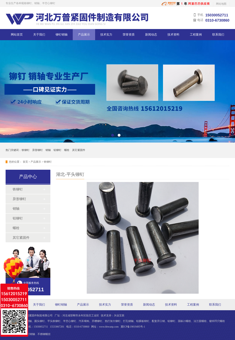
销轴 (48, 150)
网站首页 (17, 34)
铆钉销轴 (62, 34)
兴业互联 (119, 315)
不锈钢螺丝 (44, 334)
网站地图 (221, 3)
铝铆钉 (57, 150)
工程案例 (196, 34)
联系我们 (218, 34)
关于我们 (39, 34)
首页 (25, 161)
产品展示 (84, 34)
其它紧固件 (78, 150)
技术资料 (173, 34)
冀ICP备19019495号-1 (133, 326)
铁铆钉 (25, 150)
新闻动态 (151, 34)
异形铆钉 (37, 150)
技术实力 (106, 34)
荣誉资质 (129, 34)
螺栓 (66, 150)
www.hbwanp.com (109, 326)
